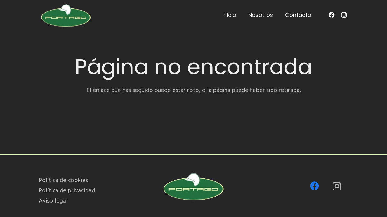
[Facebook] (332, 15)
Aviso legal (53, 201)
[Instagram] (344, 15)
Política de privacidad (67, 190)
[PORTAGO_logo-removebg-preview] (66, 15)
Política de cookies (63, 180)
